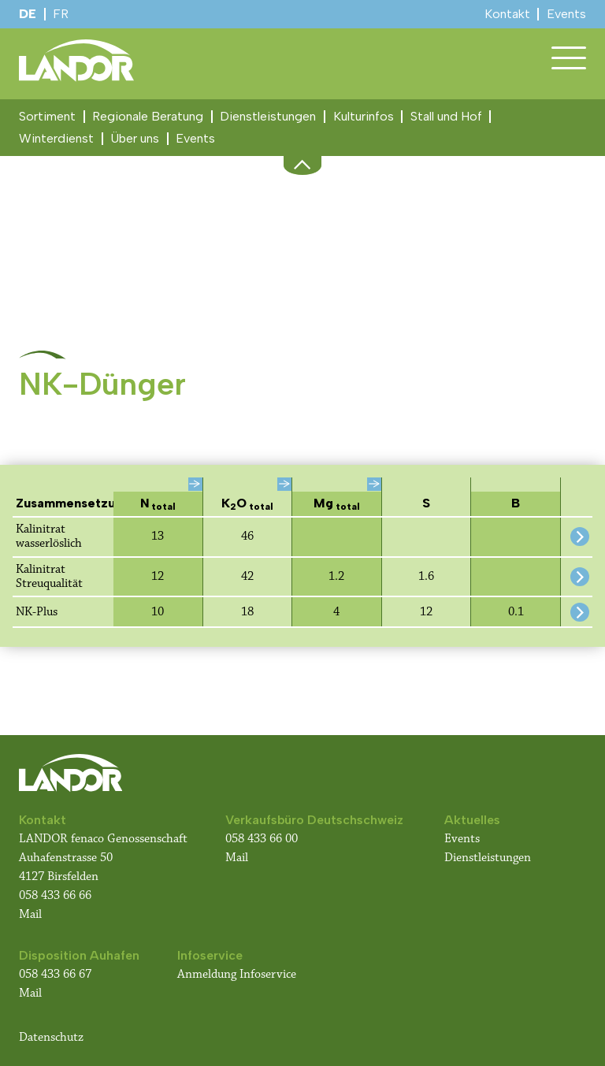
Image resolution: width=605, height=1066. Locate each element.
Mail (30, 914)
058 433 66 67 (55, 974)
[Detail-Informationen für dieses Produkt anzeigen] (579, 536)
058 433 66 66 (55, 895)
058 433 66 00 (263, 838)
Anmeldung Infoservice (236, 974)
